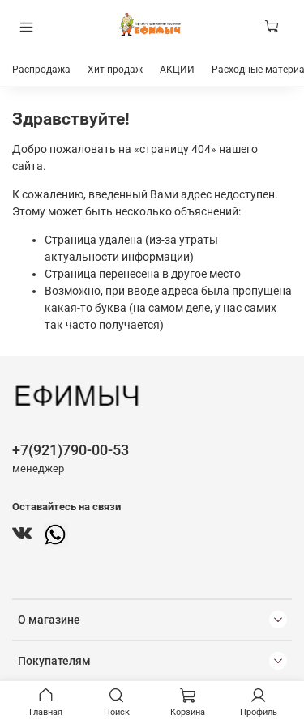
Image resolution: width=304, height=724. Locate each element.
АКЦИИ (177, 69)
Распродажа (41, 69)
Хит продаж (115, 69)
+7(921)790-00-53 (70, 449)
